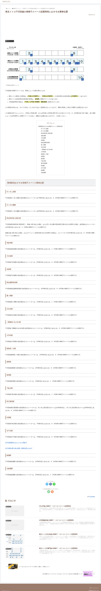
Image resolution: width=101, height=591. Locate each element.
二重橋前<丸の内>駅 (47, 149)
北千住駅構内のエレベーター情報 (16, 442)
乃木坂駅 (43, 138)
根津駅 (43, 158)
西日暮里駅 (44, 163)
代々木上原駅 (45, 128)
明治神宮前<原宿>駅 (47, 133)
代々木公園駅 (45, 131)
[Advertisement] (50, 28)
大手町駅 (43, 151)
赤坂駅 (43, 140)
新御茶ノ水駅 (45, 154)
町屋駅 (43, 165)
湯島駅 (43, 156)
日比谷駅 (43, 147)
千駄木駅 (43, 161)
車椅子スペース (9, 41)
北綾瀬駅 (43, 172)
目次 (48, 123)
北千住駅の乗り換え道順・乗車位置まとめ (19, 448)
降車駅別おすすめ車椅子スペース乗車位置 (50, 126)
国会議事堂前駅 (45, 142)
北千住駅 (43, 168)
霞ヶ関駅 (43, 145)
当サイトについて (93, 588)
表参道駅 (43, 135)
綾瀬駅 (43, 170)
